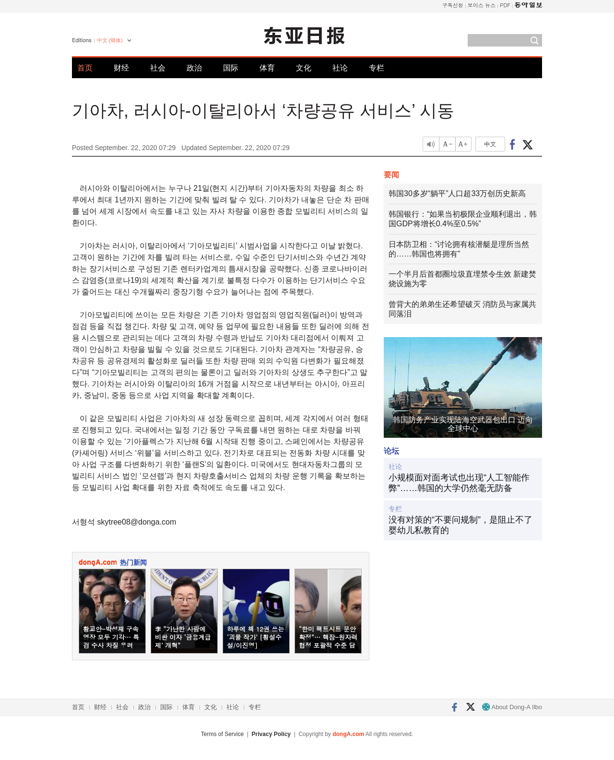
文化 (303, 68)
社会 (157, 68)
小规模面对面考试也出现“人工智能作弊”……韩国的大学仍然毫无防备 (459, 483)
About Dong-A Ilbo (512, 707)
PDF (505, 5)
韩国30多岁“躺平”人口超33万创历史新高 (457, 193)
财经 (121, 68)
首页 (85, 68)
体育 (267, 68)
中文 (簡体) (110, 40)
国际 (230, 68)
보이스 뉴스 (482, 5)
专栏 (376, 68)
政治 (194, 68)
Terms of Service (222, 734)
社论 (340, 68)
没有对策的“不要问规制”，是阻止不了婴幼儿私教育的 (460, 525)
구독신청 (452, 5)
